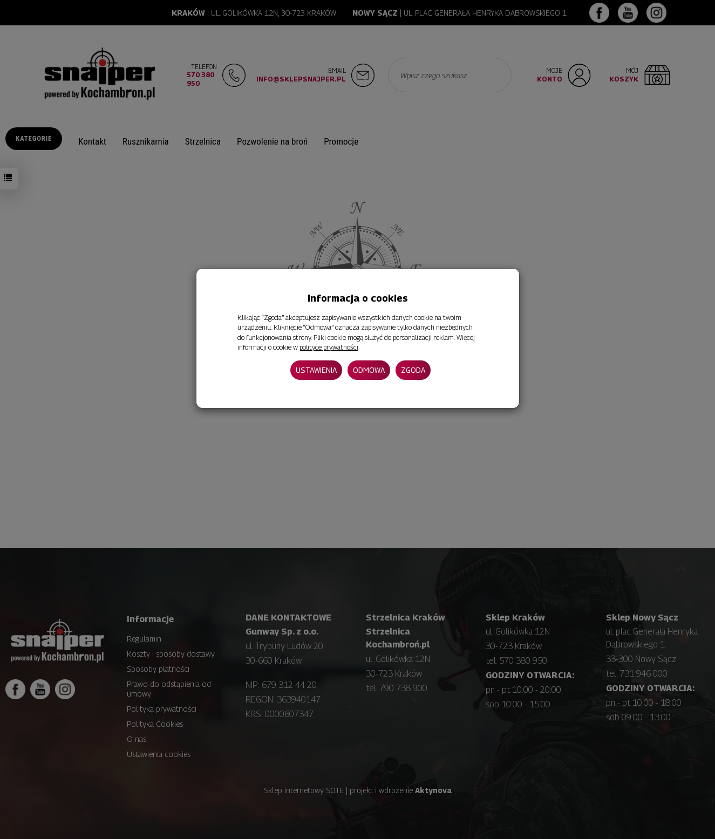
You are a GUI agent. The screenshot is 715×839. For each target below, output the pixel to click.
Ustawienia (316, 369)
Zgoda (413, 369)
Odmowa (369, 369)
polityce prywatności (328, 347)
